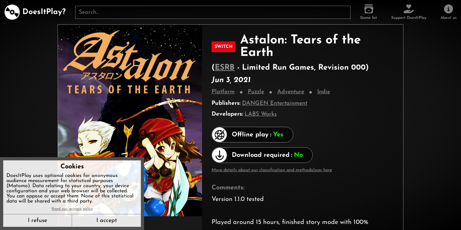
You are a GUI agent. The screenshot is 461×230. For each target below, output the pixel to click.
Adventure (290, 92)
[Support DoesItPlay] (408, 12)
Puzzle (256, 92)
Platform (223, 92)
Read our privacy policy (72, 209)
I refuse (37, 221)
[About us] (448, 12)
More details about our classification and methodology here (272, 170)
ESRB (225, 68)
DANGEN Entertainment (274, 103)
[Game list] (368, 12)
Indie (323, 92)
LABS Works (261, 114)
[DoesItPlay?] (35, 12)
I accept (106, 221)
